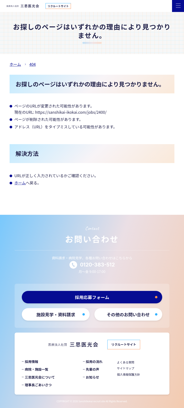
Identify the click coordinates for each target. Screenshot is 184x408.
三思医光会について (40, 377)
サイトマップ (125, 368)
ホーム (20, 183)
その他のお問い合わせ (128, 314)
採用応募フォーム (92, 297)
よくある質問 (125, 362)
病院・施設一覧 (36, 369)
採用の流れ (94, 361)
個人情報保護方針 (128, 374)
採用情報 (31, 361)
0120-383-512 (97, 264)
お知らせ (92, 377)
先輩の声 (92, 369)
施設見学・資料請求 (55, 314)
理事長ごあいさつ (38, 384)
